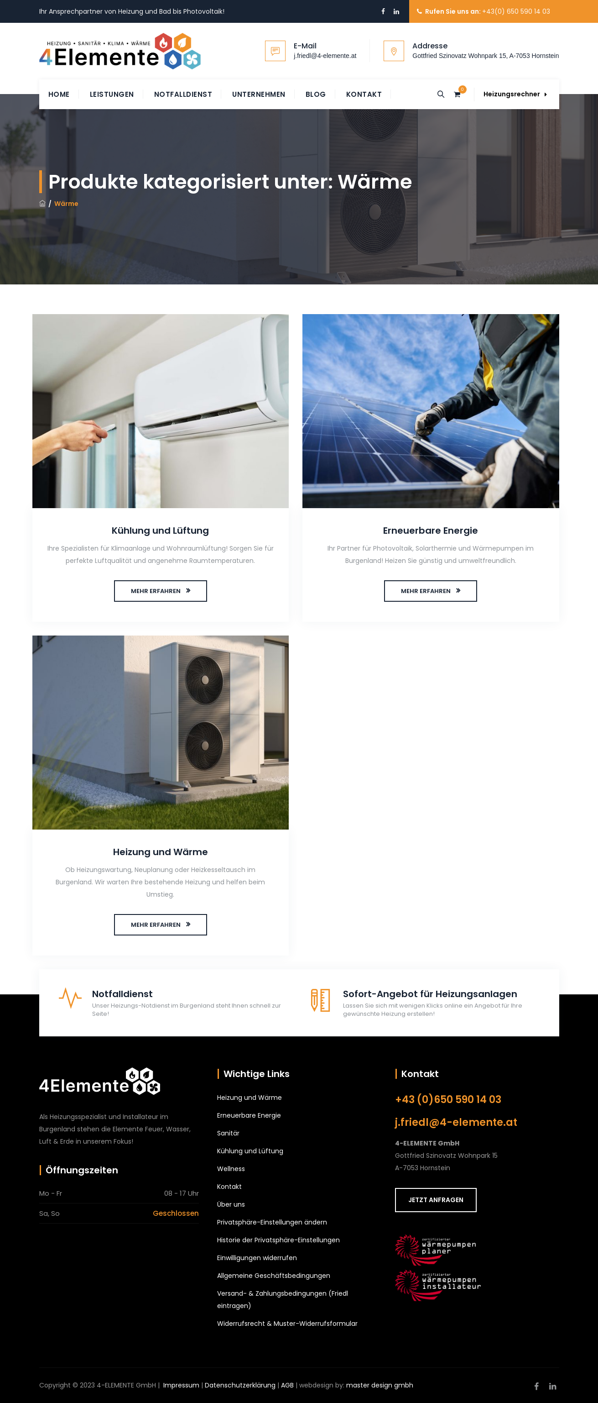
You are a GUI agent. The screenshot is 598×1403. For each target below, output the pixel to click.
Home (59, 94)
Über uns (231, 1204)
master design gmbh (379, 1385)
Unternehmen (259, 94)
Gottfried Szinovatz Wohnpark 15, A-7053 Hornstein (485, 55)
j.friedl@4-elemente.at (325, 55)
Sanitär (228, 1133)
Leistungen (112, 94)
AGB (287, 1385)
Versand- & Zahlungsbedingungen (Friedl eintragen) (282, 1299)
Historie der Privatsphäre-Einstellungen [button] (278, 1240)
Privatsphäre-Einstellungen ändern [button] (272, 1222)
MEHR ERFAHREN (156, 591)
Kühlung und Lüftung (160, 530)
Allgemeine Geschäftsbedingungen (273, 1275)
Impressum (181, 1385)
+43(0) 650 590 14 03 (516, 11)
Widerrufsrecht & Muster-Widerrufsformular (287, 1323)
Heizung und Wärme (160, 852)
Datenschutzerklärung (240, 1385)
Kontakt (364, 94)
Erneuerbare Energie (430, 530)
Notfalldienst (183, 94)
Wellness (231, 1168)
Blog (316, 94)
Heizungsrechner (515, 94)
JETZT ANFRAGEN (435, 1199)
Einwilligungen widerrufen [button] (257, 1257)
